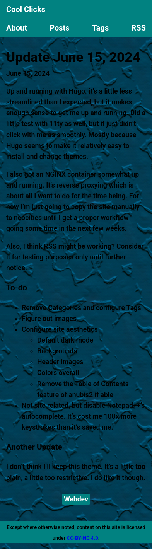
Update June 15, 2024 (73, 57)
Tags (100, 27)
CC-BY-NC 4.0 (82, 538)
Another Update (34, 447)
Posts (59, 27)
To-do (16, 287)
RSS (139, 27)
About (16, 27)
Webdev (76, 499)
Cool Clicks (25, 9)
